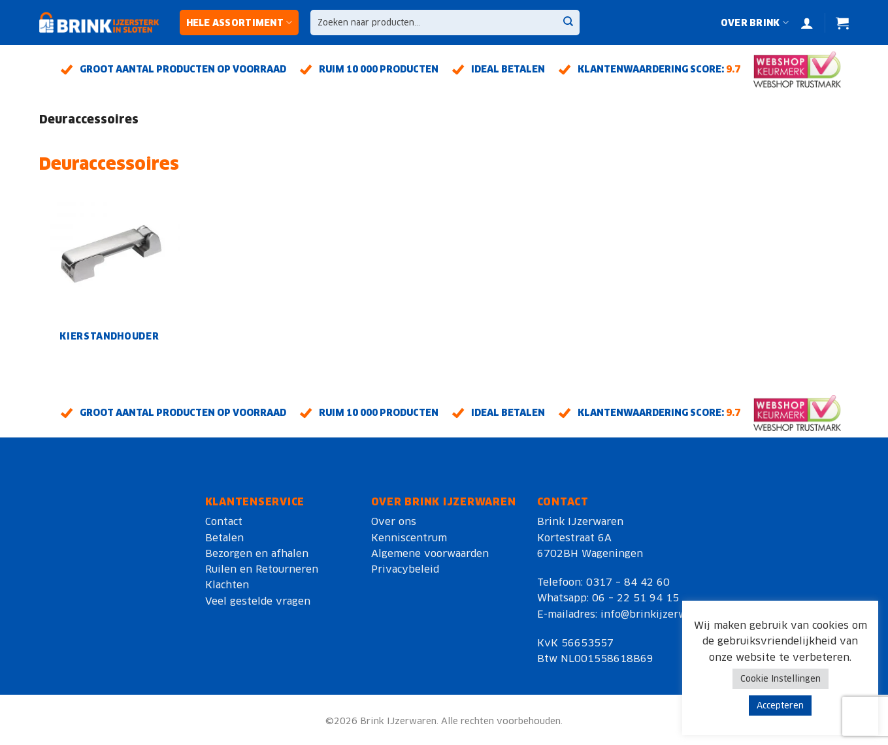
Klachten (227, 585)
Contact (223, 521)
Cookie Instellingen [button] (780, 678)
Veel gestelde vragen (257, 601)
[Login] (807, 22)
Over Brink (755, 22)
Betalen (224, 537)
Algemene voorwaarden (430, 553)
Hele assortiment (239, 22)
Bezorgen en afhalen (256, 553)
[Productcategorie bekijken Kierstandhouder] (109, 269)
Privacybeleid (405, 569)
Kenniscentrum (409, 537)
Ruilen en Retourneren (261, 569)
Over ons (393, 521)
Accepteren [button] (780, 705)
